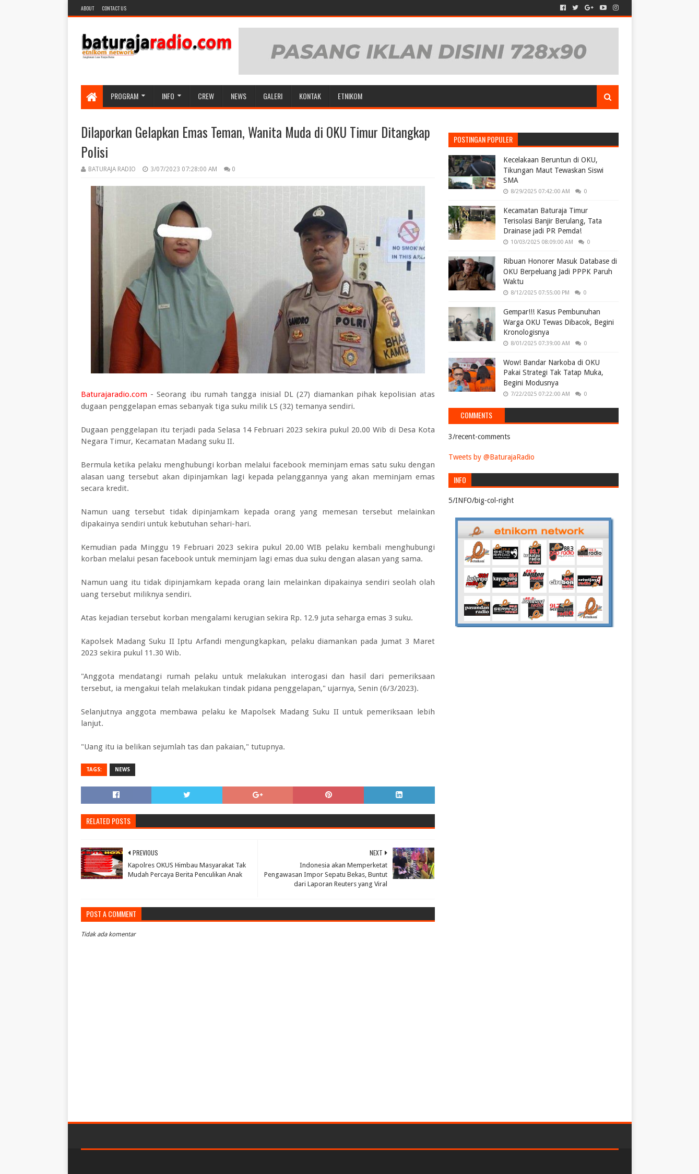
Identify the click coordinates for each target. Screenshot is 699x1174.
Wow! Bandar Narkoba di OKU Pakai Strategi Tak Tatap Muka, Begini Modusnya (553, 372)
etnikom (350, 95)
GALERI (272, 95)
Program (124, 95)
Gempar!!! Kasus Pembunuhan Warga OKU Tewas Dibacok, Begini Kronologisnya (558, 322)
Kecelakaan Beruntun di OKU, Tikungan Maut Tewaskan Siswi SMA (553, 170)
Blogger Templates (199, 1162)
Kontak (310, 95)
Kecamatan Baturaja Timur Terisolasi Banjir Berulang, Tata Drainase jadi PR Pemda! (552, 220)
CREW (206, 95)
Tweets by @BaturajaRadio (491, 457)
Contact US (114, 8)
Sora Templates (138, 1162)
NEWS (238, 95)
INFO (168, 95)
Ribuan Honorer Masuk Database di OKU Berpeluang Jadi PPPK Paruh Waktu (560, 271)
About (87, 8)
